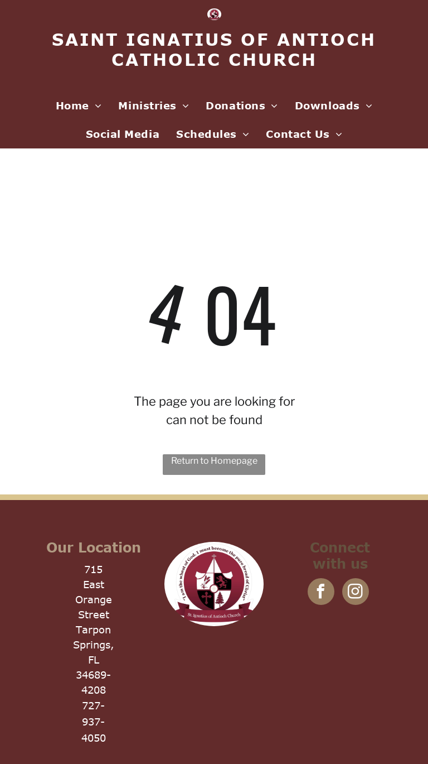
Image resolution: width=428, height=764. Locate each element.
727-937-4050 (93, 721)
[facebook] (321, 593)
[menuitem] (78, 106)
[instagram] (355, 593)
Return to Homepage (214, 460)
